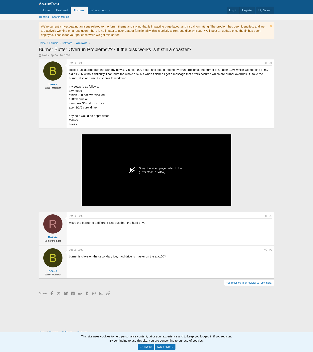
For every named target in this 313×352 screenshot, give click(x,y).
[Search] (265, 10)
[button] (109, 10)
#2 (270, 216)
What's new (98, 10)
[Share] (265, 63)
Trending (44, 16)
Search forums (60, 16)
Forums (79, 10)
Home (46, 10)
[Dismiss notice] (270, 26)
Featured (62, 10)
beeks (45, 55)
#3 (270, 249)
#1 (270, 63)
